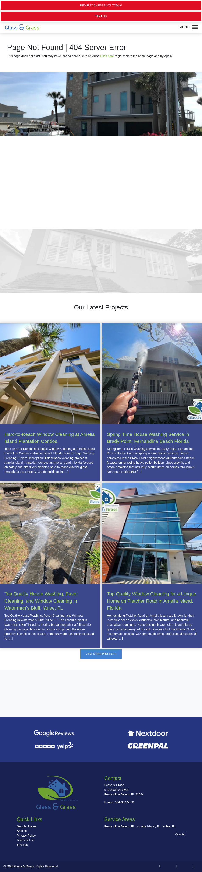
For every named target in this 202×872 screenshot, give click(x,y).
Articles (22, 831)
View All (180, 834)
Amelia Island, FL (148, 826)
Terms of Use (26, 840)
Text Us (101, 16)
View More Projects (100, 653)
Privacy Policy (26, 835)
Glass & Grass (24, 866)
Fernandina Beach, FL (119, 826)
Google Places (27, 826)
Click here (107, 56)
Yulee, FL (169, 826)
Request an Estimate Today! (101, 5)
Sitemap (22, 844)
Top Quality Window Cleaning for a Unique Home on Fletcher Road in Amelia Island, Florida (151, 601)
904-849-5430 (124, 802)
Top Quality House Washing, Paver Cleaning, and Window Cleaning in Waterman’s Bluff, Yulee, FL (41, 601)
